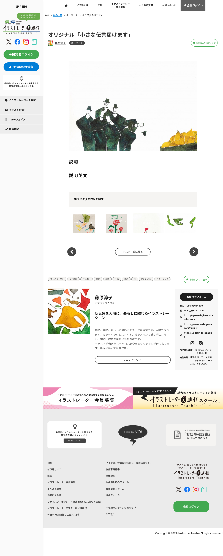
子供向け (91, 278)
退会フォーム (114, 509)
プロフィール (132, 363)
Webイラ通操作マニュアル (65, 531)
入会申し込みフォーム (119, 494)
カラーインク (57, 283)
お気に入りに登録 (196, 281)
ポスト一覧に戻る (131, 252)
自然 (134, 278)
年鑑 (99, 5)
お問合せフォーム (196, 301)
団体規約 (111, 487)
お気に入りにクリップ (197, 43)
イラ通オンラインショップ (123, 522)
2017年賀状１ (180, 222)
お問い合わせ (169, 5)
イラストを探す (15, 109)
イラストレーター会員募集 (120, 5)
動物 (103, 278)
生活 (124, 278)
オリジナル (77, 43)
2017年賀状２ (148, 222)
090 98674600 (191, 310)
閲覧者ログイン (21, 54)
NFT (110, 530)
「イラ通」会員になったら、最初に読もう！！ (130, 470)
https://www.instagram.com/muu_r (196, 330)
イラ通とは (82, 5)
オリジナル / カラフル (84, 222)
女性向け (76, 278)
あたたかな (155, 278)
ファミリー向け (58, 278)
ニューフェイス (15, 119)
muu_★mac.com (192, 315)
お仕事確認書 (114, 479)
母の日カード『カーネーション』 (115, 222)
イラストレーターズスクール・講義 (70, 524)
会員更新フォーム (116, 502)
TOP (50, 468)
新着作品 (12, 129)
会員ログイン (193, 5)
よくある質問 (146, 5)
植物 (113, 278)
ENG (24, 6)
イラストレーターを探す (20, 100)
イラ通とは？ (55, 475)
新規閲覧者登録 (21, 67)
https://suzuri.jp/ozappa (196, 339)
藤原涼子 (60, 43)
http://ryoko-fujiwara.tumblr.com (196, 321)
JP (17, 6)
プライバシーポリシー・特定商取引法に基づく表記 (74, 514)
